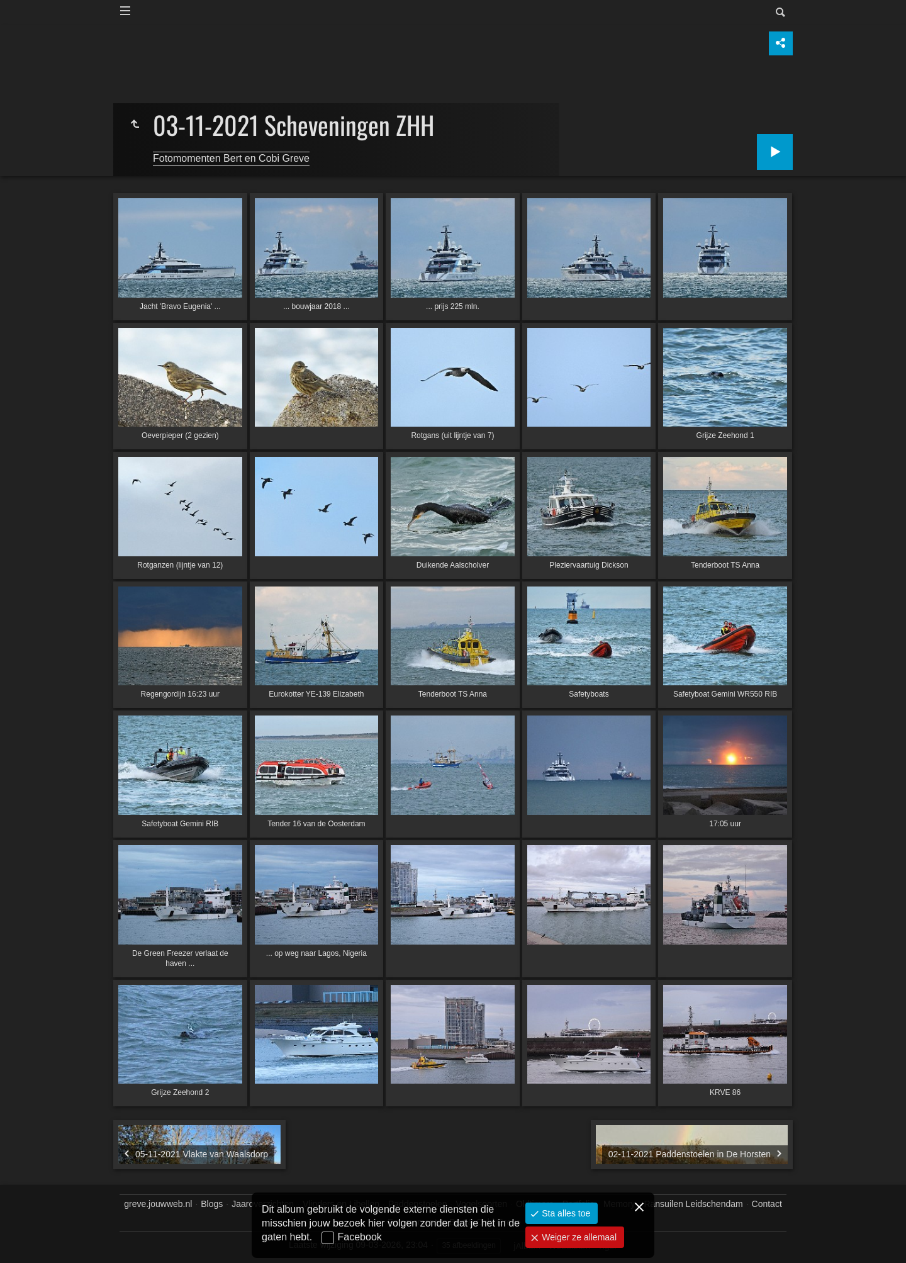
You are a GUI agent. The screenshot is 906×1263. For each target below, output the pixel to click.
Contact (767, 1204)
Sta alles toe (564, 1213)
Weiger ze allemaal (578, 1237)
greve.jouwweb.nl (158, 1204)
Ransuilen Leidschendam (693, 1204)
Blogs (212, 1204)
